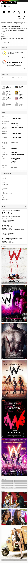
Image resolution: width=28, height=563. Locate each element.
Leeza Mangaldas (7, 26)
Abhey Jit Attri (8, 92)
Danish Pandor (20, 92)
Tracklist (4, 207)
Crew (3, 112)
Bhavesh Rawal (14, 142)
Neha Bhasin (14, 162)
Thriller (6, 36)
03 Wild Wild (5, 225)
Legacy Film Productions (17, 127)
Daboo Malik (14, 148)
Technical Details (6, 173)
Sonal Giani (21, 103)
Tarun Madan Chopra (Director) (11, 28)
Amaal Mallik (14, 156)
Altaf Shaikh (14, 167)
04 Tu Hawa (5, 232)
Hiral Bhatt (13, 161)
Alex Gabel (11, 216)
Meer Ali (8, 103)
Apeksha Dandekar (15, 158)
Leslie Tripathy (21, 98)
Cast (3, 83)
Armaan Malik (14, 159)
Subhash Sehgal (15, 125)
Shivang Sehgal (14, 123)
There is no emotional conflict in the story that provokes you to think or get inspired (15, 62)
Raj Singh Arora (16, 26)
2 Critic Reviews (6, 48)
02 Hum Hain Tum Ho (7, 219)
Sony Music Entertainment (17, 154)
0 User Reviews (6, 74)
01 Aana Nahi (5, 212)
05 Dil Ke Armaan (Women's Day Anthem (12, 238)
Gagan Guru (9, 97)
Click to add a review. (17, 78)
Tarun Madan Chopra (16, 118)
